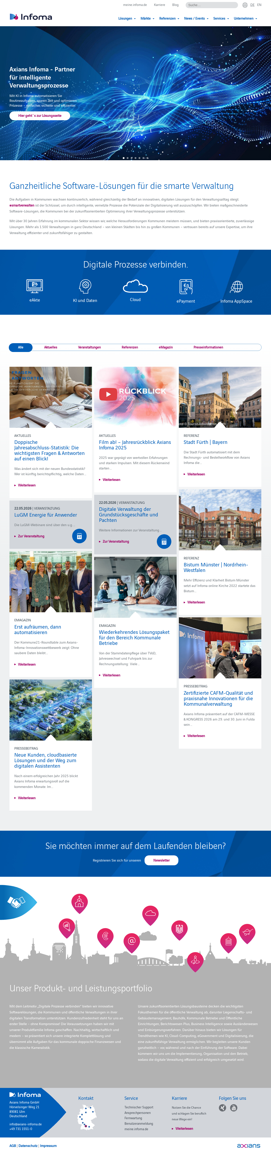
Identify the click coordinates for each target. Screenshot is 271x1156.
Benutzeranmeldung (139, 1123)
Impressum (48, 1145)
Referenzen (130, 347)
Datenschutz (27, 1145)
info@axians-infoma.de (25, 1124)
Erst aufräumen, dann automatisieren (37, 629)
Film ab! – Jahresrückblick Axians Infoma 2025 (135, 444)
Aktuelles (50, 347)
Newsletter (161, 860)
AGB (12, 1145)
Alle (20, 347)
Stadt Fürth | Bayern (205, 441)
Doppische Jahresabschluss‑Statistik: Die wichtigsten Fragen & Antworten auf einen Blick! (49, 450)
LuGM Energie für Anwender (45, 514)
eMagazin (166, 347)
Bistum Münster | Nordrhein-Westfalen (216, 566)
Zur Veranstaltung (116, 541)
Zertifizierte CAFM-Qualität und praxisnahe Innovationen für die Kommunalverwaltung (218, 698)
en (259, 4)
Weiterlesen (27, 484)
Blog (175, 4)
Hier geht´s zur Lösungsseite (39, 115)
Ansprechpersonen (138, 1112)
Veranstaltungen (89, 347)
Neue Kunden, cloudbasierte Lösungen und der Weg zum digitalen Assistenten (45, 760)
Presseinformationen (208, 347)
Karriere (159, 4)
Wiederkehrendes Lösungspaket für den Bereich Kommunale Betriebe (134, 637)
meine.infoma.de (135, 4)
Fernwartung (133, 1117)
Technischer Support (139, 1107)
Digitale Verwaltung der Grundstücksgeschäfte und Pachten (128, 514)
